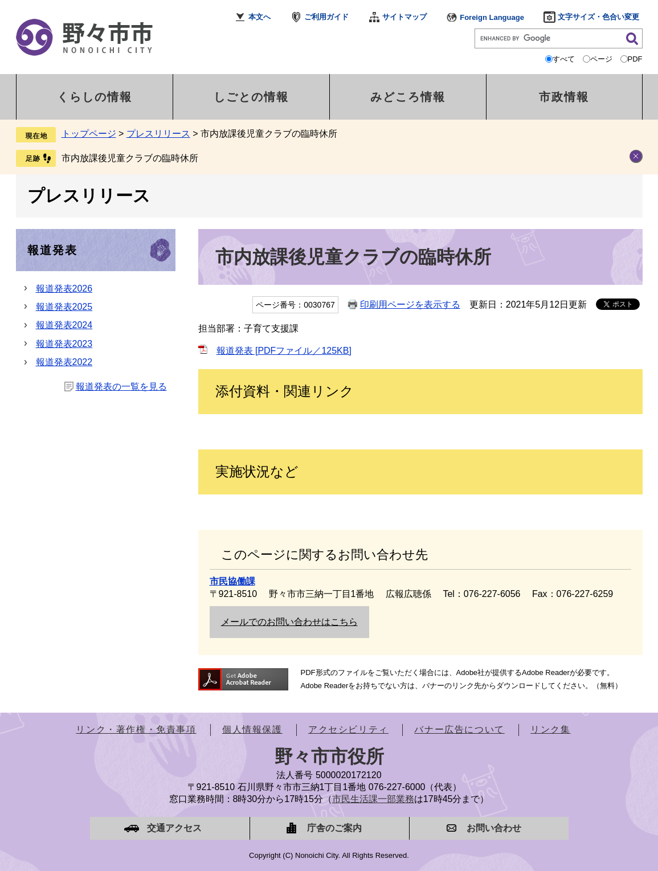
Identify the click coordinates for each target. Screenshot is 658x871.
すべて (564, 59)
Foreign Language (492, 17)
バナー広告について (459, 729)
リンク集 (550, 729)
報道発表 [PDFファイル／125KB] (284, 350)
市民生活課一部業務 (373, 799)
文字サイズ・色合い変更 (598, 17)
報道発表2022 (64, 362)
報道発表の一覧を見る (121, 386)
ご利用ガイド (326, 17)
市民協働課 (232, 581)
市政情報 (564, 97)
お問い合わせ (494, 828)
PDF (635, 59)
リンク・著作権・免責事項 (136, 729)
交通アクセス (174, 828)
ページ (601, 59)
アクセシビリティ (348, 729)
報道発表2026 (64, 288)
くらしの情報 (94, 97)
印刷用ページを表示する (410, 304)
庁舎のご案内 (334, 828)
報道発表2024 (64, 325)
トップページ (89, 133)
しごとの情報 (251, 97)
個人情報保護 (252, 729)
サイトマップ (404, 17)
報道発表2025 (64, 307)
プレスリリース (158, 133)
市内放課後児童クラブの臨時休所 (130, 158)
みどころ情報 (408, 97)
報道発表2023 (64, 344)
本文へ (259, 17)
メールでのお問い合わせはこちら (289, 622)
